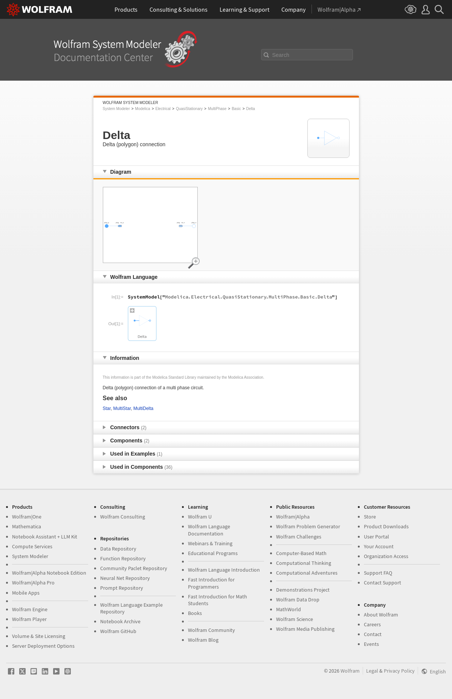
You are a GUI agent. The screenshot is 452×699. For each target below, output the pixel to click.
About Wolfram (381, 614)
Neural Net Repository (125, 578)
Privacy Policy (399, 670)
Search (281, 55)
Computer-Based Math (301, 553)
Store (370, 516)
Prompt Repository (121, 587)
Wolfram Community (211, 630)
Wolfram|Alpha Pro (33, 582)
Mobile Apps (26, 592)
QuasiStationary (189, 109)
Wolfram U (200, 516)
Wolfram (350, 670)
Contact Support (382, 582)
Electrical (163, 109)
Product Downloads (386, 526)
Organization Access (386, 556)
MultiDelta (143, 408)
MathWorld (288, 609)
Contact (373, 634)
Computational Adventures (306, 572)
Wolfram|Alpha (293, 516)
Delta (250, 109)
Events (371, 644)
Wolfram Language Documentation (209, 530)
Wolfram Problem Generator (308, 526)
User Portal (376, 536)
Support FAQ (378, 572)
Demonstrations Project (303, 589)
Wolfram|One (26, 516)
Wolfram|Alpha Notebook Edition (49, 572)
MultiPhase (217, 109)
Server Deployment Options (43, 645)
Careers (372, 624)
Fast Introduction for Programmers (211, 583)
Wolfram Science (294, 619)
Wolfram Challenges (298, 536)
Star (107, 408)
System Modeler (116, 109)
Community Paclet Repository (133, 568)
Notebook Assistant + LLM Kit (44, 536)
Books (195, 613)
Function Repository (123, 558)
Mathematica (26, 526)
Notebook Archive (120, 621)
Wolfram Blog (203, 639)
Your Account (379, 546)
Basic (236, 109)
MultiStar (122, 408)
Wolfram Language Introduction (224, 569)
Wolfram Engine (29, 609)
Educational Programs (213, 553)
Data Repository (118, 548)
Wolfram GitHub (118, 631)
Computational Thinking (303, 563)
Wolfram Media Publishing (305, 629)
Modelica (142, 109)
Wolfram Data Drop (297, 599)
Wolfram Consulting (122, 516)
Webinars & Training (210, 543)
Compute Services (32, 546)
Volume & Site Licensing (38, 636)
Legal (372, 670)
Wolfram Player (29, 619)
